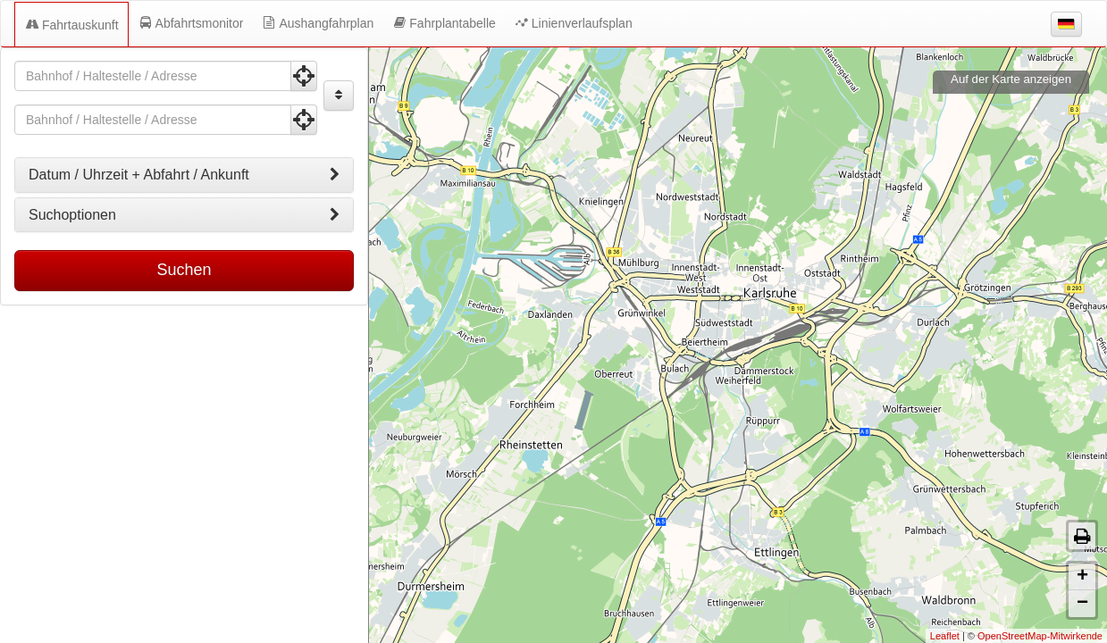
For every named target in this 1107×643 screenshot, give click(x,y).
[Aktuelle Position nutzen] (303, 76)
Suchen (183, 270)
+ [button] (1082, 577)
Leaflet (945, 635)
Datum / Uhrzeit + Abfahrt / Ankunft (184, 175)
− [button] (1082, 603)
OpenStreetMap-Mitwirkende (1040, 635)
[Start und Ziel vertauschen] (338, 95)
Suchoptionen (184, 215)
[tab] (184, 175)
